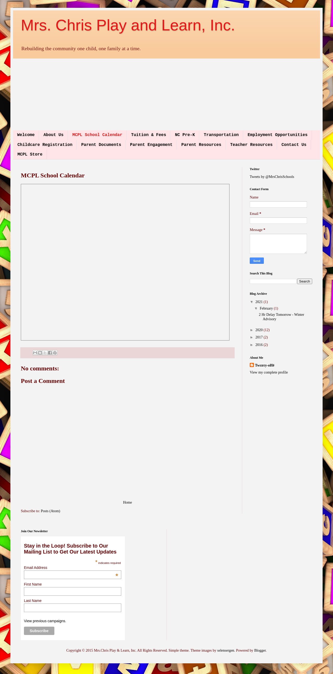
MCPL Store (29, 154)
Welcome (26, 135)
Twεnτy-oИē (264, 365)
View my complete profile (269, 372)
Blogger (260, 650)
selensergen (225, 650)
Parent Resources (201, 145)
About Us (53, 135)
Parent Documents (101, 145)
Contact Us (293, 145)
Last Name (33, 601)
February (267, 308)
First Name (33, 584)
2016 (259, 345)
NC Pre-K (185, 135)
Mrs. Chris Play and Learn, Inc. (128, 25)
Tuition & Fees (148, 135)
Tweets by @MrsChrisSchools (272, 177)
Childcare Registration (44, 145)
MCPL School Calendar (97, 135)
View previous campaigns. (45, 621)
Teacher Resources (251, 145)
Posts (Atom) (50, 511)
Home (127, 502)
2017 (259, 337)
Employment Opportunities (278, 135)
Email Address (71, 568)
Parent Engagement (151, 145)
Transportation (221, 135)
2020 (259, 330)
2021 (259, 302)
